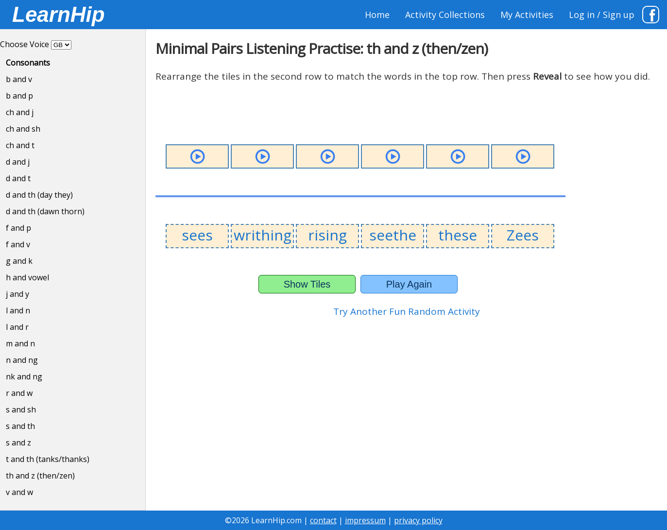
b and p (19, 95)
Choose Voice (24, 44)
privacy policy (418, 520)
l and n (18, 310)
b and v (19, 79)
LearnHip (58, 14)
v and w (19, 492)
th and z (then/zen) (40, 475)
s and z (18, 442)
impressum (365, 520)
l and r (17, 327)
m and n (20, 343)
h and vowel (27, 277)
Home (377, 14)
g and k (19, 261)
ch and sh (23, 128)
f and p (18, 227)
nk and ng (24, 376)
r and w (19, 393)
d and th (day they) (39, 194)
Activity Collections (445, 14)
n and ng (22, 360)
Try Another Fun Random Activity (406, 311)
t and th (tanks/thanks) (47, 459)
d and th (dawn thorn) (45, 211)
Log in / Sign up (601, 14)
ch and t (20, 145)
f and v (18, 244)
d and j (18, 161)
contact (323, 520)
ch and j (20, 112)
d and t (18, 178)
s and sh (21, 409)
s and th (20, 426)
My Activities (526, 14)
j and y (17, 294)
